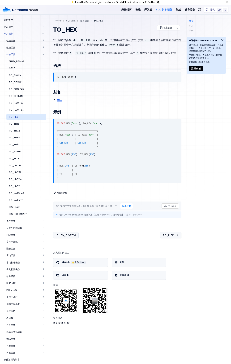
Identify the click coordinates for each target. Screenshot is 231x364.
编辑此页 (60, 193)
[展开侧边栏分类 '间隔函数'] (43, 235)
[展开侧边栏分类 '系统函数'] (43, 311)
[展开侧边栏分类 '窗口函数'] (43, 255)
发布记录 (190, 9)
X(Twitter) (152, 2)
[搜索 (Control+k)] (216, 10)
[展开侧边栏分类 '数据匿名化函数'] (43, 332)
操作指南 (126, 9)
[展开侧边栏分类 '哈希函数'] (43, 276)
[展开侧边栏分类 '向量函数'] (43, 352)
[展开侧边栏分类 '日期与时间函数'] (43, 228)
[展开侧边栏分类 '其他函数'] (43, 346)
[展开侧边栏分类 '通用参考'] (43, 20)
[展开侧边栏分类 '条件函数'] (43, 221)
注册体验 (196, 68)
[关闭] (227, 2)
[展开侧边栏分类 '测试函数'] (43, 339)
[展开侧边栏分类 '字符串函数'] (43, 242)
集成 (178, 9)
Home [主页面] (58, 20)
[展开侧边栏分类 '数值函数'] (43, 47)
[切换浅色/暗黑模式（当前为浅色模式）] (199, 9)
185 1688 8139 (61, 323)
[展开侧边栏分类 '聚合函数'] (43, 248)
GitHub (121, 2)
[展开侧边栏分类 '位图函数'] (43, 41)
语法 (191, 21)
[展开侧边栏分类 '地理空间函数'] (43, 304)
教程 (138, 9)
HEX (59, 99)
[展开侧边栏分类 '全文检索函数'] (43, 269)
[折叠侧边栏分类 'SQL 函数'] (43, 33)
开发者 (148, 9)
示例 (191, 30)
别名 (191, 26)
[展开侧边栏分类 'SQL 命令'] (43, 27)
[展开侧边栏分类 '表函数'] (43, 318)
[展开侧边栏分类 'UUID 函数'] (43, 283)
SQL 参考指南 (164, 9)
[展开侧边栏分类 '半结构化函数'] (43, 262)
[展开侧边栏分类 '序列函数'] (43, 325)
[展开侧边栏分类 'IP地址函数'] (43, 290)
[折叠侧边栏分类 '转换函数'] (43, 54)
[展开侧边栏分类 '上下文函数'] (43, 297)
